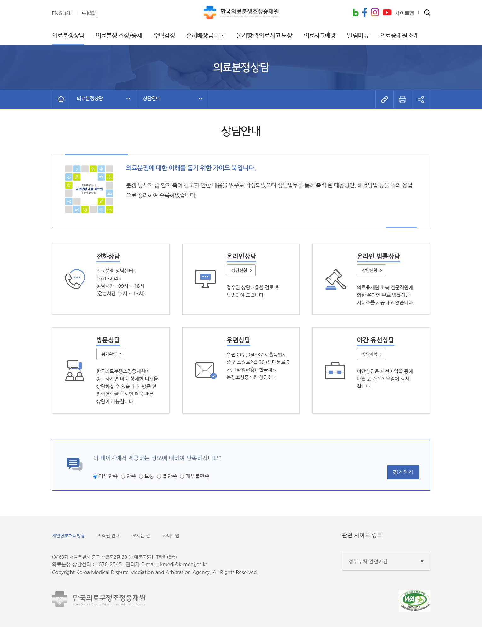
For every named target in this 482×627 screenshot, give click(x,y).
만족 (131, 476)
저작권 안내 (109, 536)
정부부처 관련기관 (368, 561)
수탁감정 (164, 35)
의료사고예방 (320, 35)
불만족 (170, 476)
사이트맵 (171, 536)
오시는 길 (141, 536)
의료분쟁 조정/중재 (119, 35)
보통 (149, 476)
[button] (427, 13)
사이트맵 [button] (404, 13)
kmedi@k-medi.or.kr (183, 564)
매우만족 (108, 476)
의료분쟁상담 (68, 35)
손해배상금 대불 (205, 35)
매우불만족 (197, 476)
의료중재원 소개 (399, 35)
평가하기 (403, 472)
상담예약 (369, 354)
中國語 (89, 12)
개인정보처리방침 (68, 536)
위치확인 (109, 354)
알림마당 (358, 35)
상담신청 (239, 270)
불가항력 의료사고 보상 (264, 35)
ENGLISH (62, 13)
